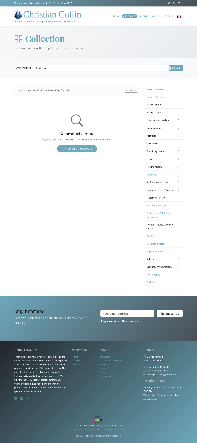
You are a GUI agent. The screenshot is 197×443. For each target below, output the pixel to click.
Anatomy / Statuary (156, 205)
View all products (77, 148)
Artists (144, 16)
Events (103, 372)
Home (116, 16)
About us (105, 356)
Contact (76, 364)
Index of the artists (156, 89)
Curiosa (150, 282)
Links (103, 368)
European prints (131, 321)
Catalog (76, 360)
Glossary (105, 364)
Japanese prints (110, 321)
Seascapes (151, 174)
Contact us (106, 375)
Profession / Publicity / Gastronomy (158, 214)
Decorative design (155, 243)
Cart (169, 16)
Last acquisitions (155, 96)
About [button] (156, 16)
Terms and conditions (111, 360)
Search (175, 68)
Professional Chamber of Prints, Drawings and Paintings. (98, 429)
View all (131, 90)
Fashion (150, 236)
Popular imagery (154, 251)
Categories (129, 16)
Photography (153, 274)
